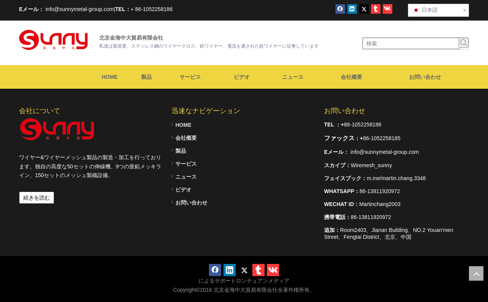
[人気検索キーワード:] (464, 43)
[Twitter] (364, 9)
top (476, 273)
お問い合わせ (191, 203)
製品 (180, 151)
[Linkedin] (352, 9)
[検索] (411, 43)
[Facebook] (340, 9)
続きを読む (36, 198)
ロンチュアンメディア (262, 281)
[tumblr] (375, 9)
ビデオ (183, 190)
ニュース (186, 177)
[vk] (387, 9)
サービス (186, 164)
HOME (183, 125)
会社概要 (186, 138)
